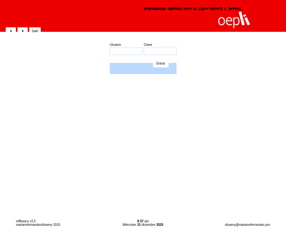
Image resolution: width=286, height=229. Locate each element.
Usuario (126, 49)
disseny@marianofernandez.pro (247, 224)
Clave (160, 49)
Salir (35, 31)
